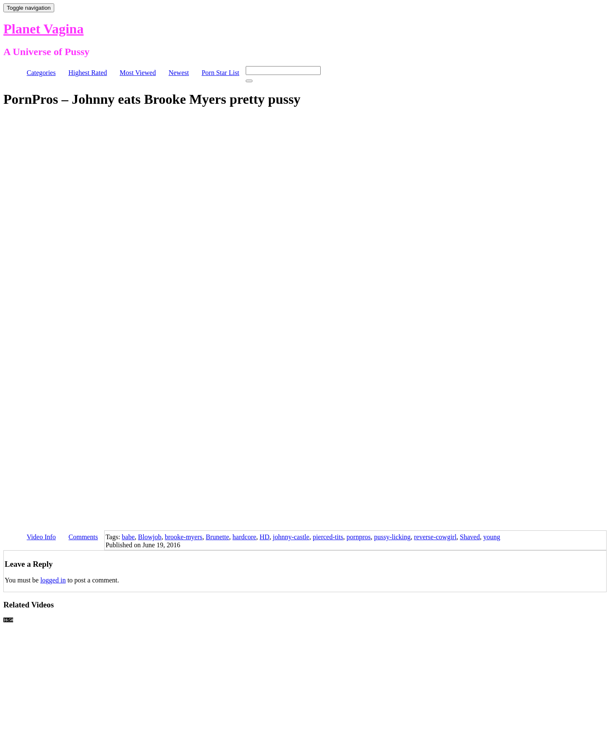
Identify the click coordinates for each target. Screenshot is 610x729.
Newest (179, 72)
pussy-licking (392, 537)
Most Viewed (138, 72)
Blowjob (149, 537)
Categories (41, 72)
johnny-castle (291, 537)
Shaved (470, 537)
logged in (53, 580)
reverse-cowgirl (435, 537)
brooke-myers (183, 537)
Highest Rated (87, 72)
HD (264, 537)
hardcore (244, 537)
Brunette (217, 537)
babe (128, 537)
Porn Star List (220, 72)
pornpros (359, 537)
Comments (83, 537)
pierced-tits (328, 537)
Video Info (41, 537)
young (491, 537)
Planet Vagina (43, 28)
